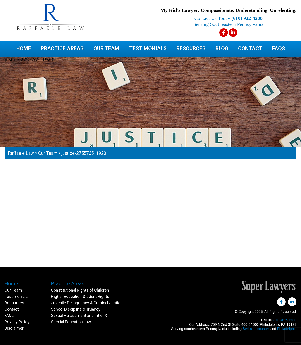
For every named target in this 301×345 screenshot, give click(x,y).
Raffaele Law (68, 17)
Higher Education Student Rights (80, 296)
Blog (221, 48)
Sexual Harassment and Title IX (79, 315)
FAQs (278, 48)
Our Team (106, 48)
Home (23, 48)
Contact (250, 48)
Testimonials (148, 48)
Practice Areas (62, 48)
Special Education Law (71, 321)
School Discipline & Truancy (75, 309)
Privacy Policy (17, 321)
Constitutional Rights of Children (80, 290)
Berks (247, 329)
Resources (191, 48)
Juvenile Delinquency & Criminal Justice (87, 302)
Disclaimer (14, 328)
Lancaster (261, 329)
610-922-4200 (284, 320)
